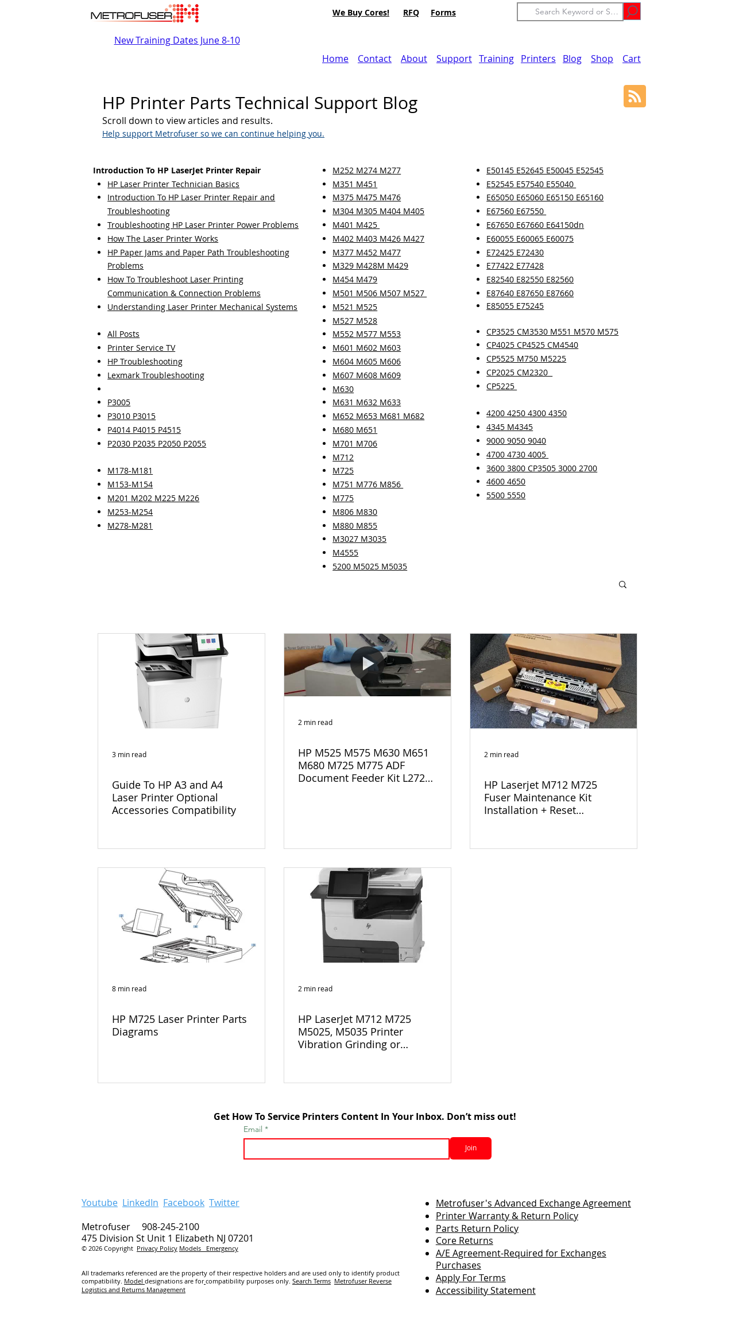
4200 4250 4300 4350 (526, 413)
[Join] (471, 1148)
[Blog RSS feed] (635, 96)
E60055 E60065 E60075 (530, 238)
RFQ (411, 12)
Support (454, 58)
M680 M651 (354, 429)
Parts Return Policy (477, 1228)
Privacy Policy (157, 1248)
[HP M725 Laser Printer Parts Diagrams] (181, 915)
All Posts (123, 333)
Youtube (100, 1202)
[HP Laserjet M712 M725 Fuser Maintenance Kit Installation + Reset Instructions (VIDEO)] (553, 681)
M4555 (345, 552)
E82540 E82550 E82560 (530, 279)
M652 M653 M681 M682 (378, 415)
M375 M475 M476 (366, 197)
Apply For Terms (471, 1277)
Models (192, 1248)
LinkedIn (140, 1202)
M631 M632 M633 (366, 402)
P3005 (118, 402)
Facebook (183, 1202)
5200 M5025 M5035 (369, 566)
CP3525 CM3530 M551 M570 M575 (552, 331)
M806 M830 (354, 511)
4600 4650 (505, 481)
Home (335, 58)
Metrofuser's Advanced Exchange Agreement (533, 1203)
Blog (572, 58)
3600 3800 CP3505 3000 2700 (541, 468)
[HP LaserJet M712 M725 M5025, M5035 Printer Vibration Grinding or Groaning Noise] (367, 915)
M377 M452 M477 (366, 252)
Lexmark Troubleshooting (155, 375)
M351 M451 (354, 184)
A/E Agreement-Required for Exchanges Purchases (521, 1259)
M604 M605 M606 (366, 361)
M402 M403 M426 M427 (378, 238)
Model (134, 1281)
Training (496, 58)
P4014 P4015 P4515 (144, 429)
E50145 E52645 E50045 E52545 (545, 170)
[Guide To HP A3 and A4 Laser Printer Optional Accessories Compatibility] (181, 681)
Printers (538, 58)
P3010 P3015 (131, 415)
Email (254, 1129)
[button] (622, 585)
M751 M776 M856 (367, 484)
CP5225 (501, 386)
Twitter (224, 1202)
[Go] (632, 11)
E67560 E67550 (516, 210)
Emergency (222, 1248)
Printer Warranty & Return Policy (507, 1215)
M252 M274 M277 (366, 170)
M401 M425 (356, 224)
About (414, 58)
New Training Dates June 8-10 (177, 40)
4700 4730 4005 (517, 454)
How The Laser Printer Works (162, 238)
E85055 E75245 (515, 305)
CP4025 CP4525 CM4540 (532, 344)
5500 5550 (505, 495)
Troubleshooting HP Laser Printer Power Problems (203, 224)
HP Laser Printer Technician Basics (173, 184)
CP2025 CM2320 (519, 372)
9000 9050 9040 (516, 440)
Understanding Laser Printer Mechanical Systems (202, 306)
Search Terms (311, 1281)
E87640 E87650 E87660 (530, 293)
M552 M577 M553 (366, 333)
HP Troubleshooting (145, 361)
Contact (375, 58)
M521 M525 (354, 306)
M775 (343, 498)
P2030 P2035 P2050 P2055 (156, 443)
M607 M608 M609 (366, 375)
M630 (343, 388)
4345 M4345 (509, 426)
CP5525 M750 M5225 (526, 358)
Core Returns (464, 1240)
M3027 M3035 (359, 538)
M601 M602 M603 (366, 347)
